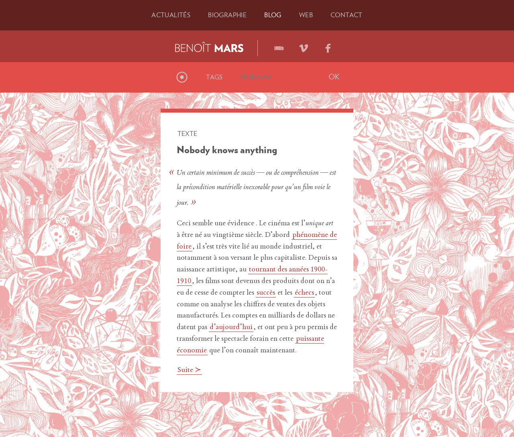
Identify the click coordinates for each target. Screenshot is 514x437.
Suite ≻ (189, 370)
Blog (272, 15)
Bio (227, 15)
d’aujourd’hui (231, 328)
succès (266, 293)
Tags (214, 77)
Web (306, 15)
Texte (187, 133)
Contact (346, 15)
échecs (304, 293)
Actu (170, 15)
